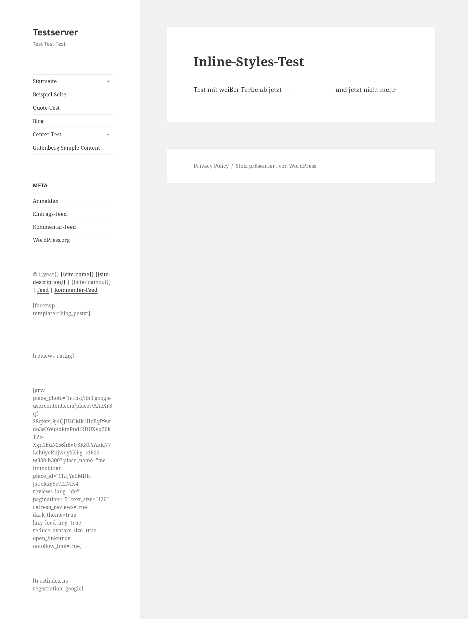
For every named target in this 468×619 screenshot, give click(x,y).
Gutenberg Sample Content (66, 147)
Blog (38, 121)
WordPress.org (51, 239)
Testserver (55, 32)
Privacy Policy (211, 165)
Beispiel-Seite (49, 94)
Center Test (47, 134)
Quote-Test (46, 107)
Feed (43, 289)
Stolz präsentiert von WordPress (276, 165)
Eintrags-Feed (50, 213)
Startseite (45, 81)
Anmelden (45, 200)
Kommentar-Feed (54, 226)
